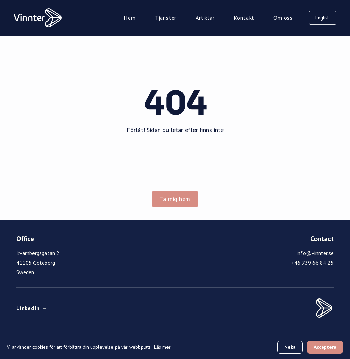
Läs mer (162, 347)
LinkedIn (32, 308)
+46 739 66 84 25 (312, 262)
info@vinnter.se (315, 253)
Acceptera (325, 347)
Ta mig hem (175, 199)
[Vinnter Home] (38, 17)
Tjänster (165, 17)
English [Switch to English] (322, 18)
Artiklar (205, 17)
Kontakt (244, 17)
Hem (129, 17)
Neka (290, 347)
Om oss (283, 17)
